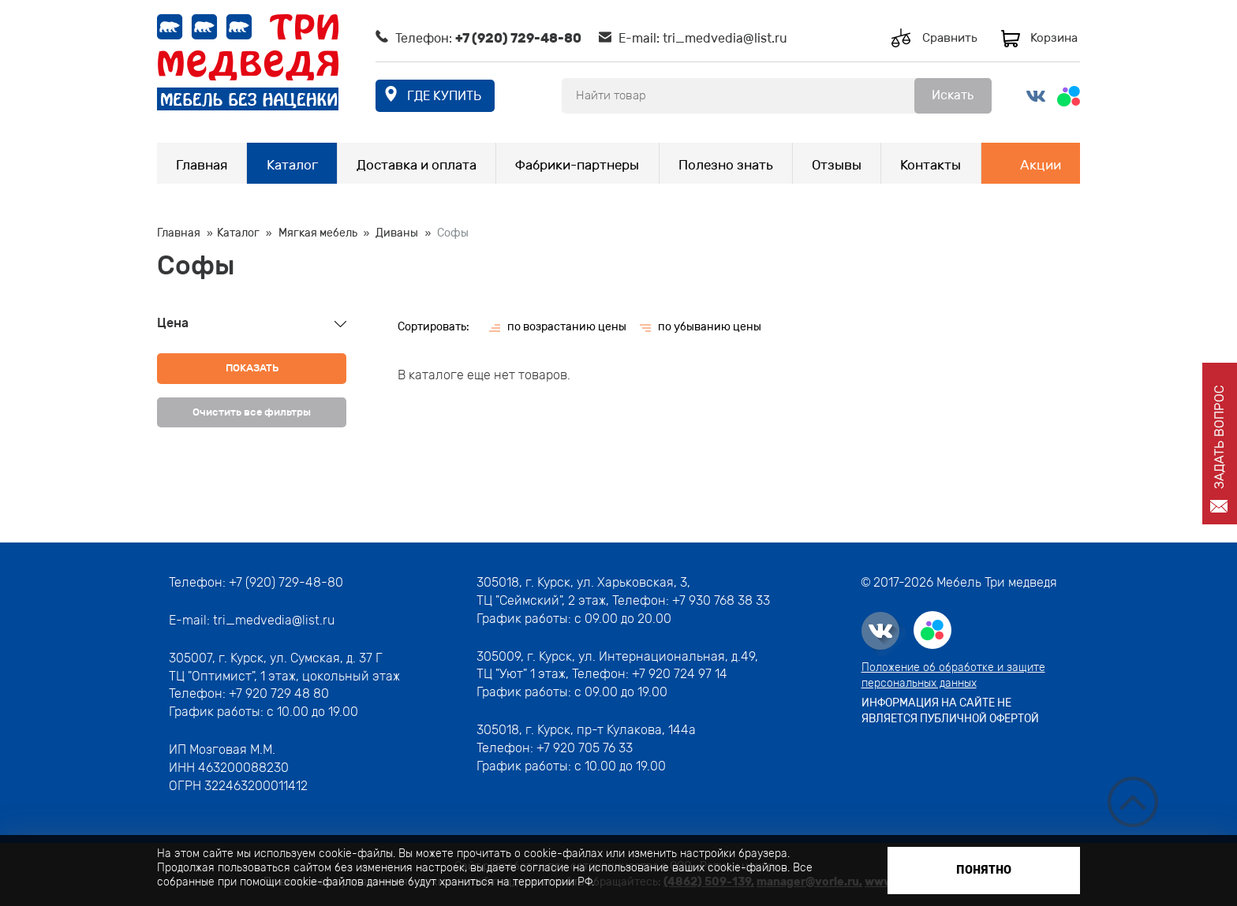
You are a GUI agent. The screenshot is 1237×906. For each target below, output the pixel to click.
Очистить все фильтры (251, 412)
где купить (444, 95)
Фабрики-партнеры (577, 165)
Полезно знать (725, 165)
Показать (252, 368)
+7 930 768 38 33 (721, 600)
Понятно (983, 870)
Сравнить (949, 38)
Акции (1040, 165)
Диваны (397, 233)
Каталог (292, 165)
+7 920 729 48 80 (279, 693)
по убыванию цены (709, 327)
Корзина (1054, 38)
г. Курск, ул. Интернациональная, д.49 (641, 656)
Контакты (930, 165)
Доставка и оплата (416, 165)
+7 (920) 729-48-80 (518, 38)
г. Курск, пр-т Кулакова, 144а (610, 729)
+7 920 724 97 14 (679, 673)
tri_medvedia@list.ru (725, 38)
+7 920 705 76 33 (584, 747)
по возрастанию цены (566, 327)
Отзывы (836, 165)
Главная (201, 165)
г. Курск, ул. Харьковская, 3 (604, 582)
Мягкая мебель (317, 233)
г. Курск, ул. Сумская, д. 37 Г (301, 658)
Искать (953, 95)
